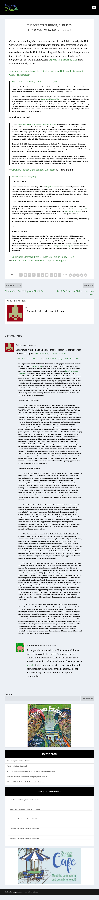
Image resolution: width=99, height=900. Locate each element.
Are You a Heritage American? (17, 771)
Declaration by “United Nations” (51, 358)
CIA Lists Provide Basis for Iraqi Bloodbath (33, 175)
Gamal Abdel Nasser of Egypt (51, 104)
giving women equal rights (63, 251)
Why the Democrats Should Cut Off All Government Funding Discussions (31, 776)
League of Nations (36, 371)
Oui (40, 35)
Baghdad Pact (51, 192)
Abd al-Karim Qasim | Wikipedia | (24, 182)
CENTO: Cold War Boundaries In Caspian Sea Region (38, 265)
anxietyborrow (32, 650)
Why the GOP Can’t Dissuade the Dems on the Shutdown (25, 787)
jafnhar (12, 834)
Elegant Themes (18, 897)
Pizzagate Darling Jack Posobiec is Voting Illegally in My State (27, 782)
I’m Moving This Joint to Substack (18, 766)
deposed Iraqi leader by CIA (63, 65)
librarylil (13, 814)
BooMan (12, 805)
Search (8, 699)
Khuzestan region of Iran (80, 214)
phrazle (30, 670)
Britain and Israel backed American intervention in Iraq (37, 130)
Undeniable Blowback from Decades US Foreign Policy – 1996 (43, 262)
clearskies (13, 824)
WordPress (34, 897)
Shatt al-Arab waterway (72, 216)
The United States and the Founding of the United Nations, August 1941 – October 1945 (48, 364)
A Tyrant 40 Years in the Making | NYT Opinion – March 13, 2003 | (35, 87)
